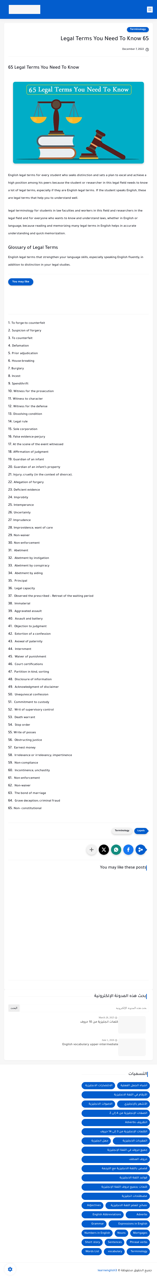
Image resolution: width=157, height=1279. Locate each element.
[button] (128, 850)
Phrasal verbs (138, 1242)
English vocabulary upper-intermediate (90, 1044)
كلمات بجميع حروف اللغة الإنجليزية (124, 1187)
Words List (92, 1251)
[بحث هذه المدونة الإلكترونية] (84, 1008)
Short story (92, 1242)
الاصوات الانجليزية (100, 1104)
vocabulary (115, 1251)
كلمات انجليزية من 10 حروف (99, 1022)
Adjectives (94, 1205)
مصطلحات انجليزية (134, 1196)
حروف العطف (138, 1159)
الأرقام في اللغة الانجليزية (130, 1094)
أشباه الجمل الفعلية (134, 1085)
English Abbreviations (107, 1214)
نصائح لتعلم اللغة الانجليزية (129, 1205)
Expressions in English (132, 1224)
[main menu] (150, 9)
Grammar (97, 1224)
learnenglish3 (107, 1270)
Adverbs (142, 1214)
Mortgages (140, 1233)
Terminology (138, 29)
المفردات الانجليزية (135, 1141)
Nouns (121, 1233)
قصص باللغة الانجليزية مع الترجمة (124, 1168)
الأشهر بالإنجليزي (135, 1104)
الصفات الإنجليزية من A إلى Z (128, 1113)
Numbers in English (97, 1233)
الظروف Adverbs (136, 1122)
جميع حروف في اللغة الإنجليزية (127, 1150)
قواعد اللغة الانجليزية (133, 1177)
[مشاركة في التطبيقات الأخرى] (91, 850)
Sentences (115, 1242)
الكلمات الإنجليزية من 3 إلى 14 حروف (123, 1131)
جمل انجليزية (99, 1141)
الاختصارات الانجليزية (98, 1085)
